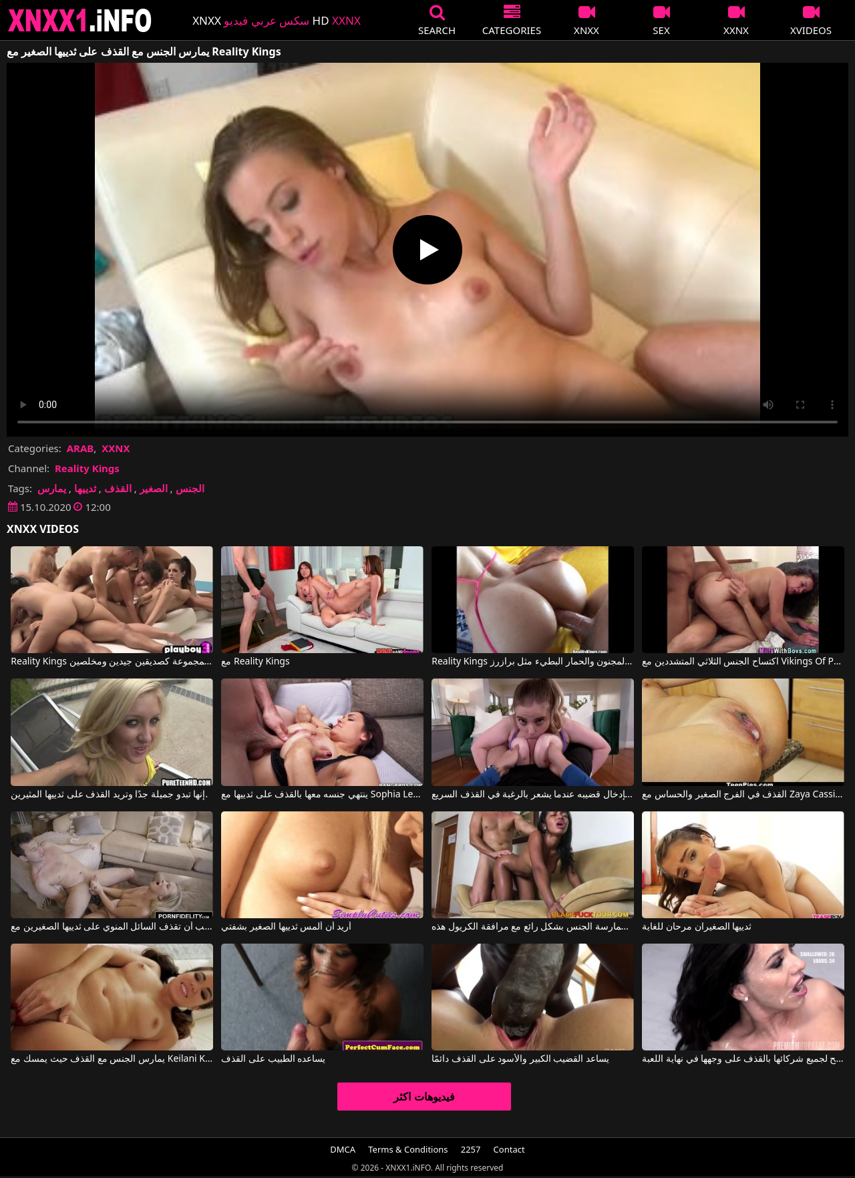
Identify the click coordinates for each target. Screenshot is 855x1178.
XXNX (116, 448)
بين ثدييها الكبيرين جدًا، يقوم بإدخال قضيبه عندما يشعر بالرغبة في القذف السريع (532, 794)
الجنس (190, 488)
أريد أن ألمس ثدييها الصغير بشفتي (286, 927)
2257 (471, 1149)
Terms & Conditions (408, 1149)
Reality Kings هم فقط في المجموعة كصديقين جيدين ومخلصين (111, 661)
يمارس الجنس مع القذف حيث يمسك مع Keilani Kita (111, 1059)
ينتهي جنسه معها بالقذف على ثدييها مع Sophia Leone (322, 794)
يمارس (51, 488)
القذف (118, 488)
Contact (509, 1149)
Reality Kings (87, 468)
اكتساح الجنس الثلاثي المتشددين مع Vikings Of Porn (743, 661)
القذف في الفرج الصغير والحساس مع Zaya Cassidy (743, 794)
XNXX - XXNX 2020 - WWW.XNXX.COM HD (80, 20)
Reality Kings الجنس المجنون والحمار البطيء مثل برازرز (532, 661)
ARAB (80, 448)
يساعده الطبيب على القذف (273, 1059)
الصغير (154, 488)
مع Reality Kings (255, 661)
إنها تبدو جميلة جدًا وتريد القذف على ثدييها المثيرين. (109, 794)
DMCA (342, 1149)
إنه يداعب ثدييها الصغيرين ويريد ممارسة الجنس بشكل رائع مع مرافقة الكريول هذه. (532, 927)
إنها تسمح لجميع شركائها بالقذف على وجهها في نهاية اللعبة (743, 1059)
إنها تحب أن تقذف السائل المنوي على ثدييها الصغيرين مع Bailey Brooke (111, 927)
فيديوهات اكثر (423, 1096)
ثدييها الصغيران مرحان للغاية (696, 927)
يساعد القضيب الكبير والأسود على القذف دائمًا (520, 1059)
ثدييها (85, 488)
